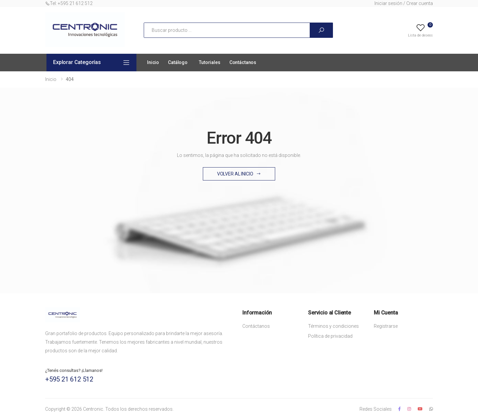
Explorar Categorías (77, 62)
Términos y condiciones (333, 326)
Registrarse (386, 326)
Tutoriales (209, 62)
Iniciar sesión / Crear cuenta (403, 3)
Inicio (153, 62)
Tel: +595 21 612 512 (69, 3)
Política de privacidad (330, 336)
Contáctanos (242, 62)
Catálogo (178, 62)
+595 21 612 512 (69, 379)
